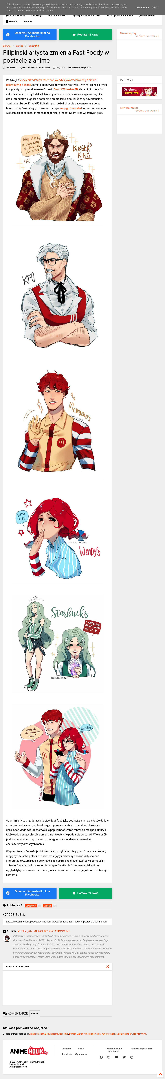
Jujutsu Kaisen (108, 1034)
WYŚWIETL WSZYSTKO (147, 36)
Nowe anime (147, 15)
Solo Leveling (122, 1034)
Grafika (19, 46)
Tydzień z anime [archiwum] (113, 1049)
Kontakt (27, 21)
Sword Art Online (138, 1034)
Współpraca (81, 1054)
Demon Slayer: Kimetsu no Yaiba (85, 1034)
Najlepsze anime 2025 (87, 15)
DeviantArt (34, 46)
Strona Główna (15, 15)
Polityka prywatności (141, 1048)
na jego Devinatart (71, 108)
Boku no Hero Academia (56, 1034)
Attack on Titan (36, 1034)
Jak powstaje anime (120, 15)
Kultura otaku (58, 15)
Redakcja (67, 1054)
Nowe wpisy (128, 33)
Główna (6, 46)
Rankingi (36, 15)
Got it (155, 7)
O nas (81, 1048)
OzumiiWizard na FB (66, 89)
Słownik (11, 21)
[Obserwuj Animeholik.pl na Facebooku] (30, 34)
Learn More (142, 7)
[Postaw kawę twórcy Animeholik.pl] (85, 34)
